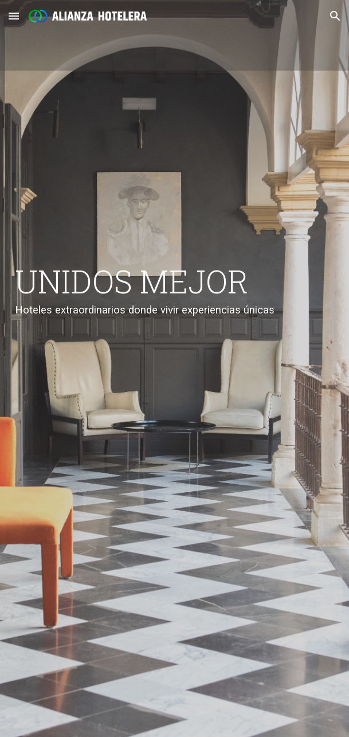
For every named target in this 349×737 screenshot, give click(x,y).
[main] (174, 368)
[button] (14, 16)
